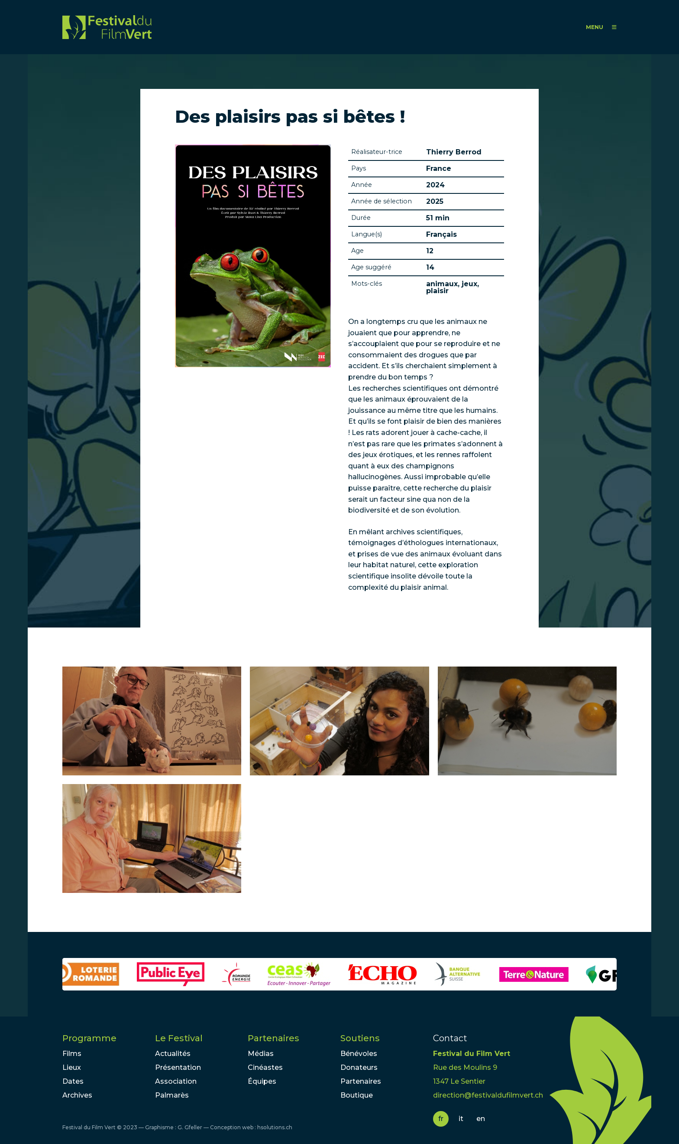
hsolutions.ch (274, 1127)
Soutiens (360, 1038)
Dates (73, 1081)
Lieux (71, 1067)
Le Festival (179, 1038)
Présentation (178, 1067)
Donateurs (359, 1067)
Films (71, 1053)
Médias (261, 1053)
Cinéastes (265, 1067)
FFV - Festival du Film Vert (107, 27)
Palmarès (172, 1095)
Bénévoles (358, 1053)
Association (176, 1081)
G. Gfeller (190, 1127)
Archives (77, 1095)
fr (440, 1119)
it (461, 1119)
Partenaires (273, 1038)
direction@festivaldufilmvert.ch (488, 1095)
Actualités (173, 1053)
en (480, 1119)
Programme (89, 1038)
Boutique (356, 1095)
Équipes (262, 1081)
